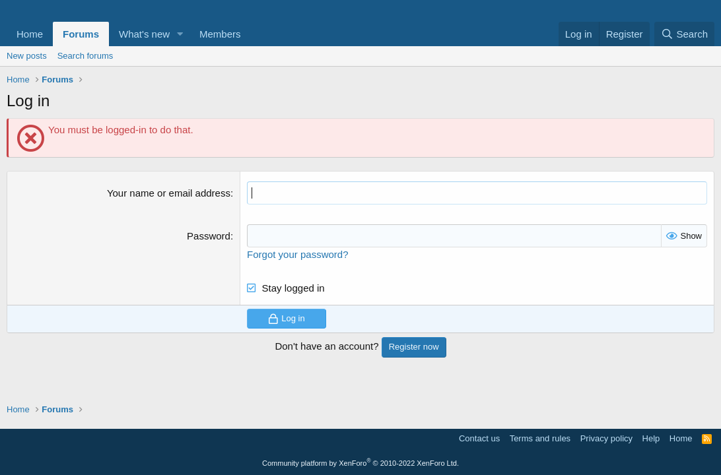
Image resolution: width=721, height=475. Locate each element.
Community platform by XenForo (360, 463)
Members (220, 34)
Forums (81, 34)
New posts (27, 56)
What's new (144, 34)
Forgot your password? (297, 254)
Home (30, 34)
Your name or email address (168, 193)
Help (651, 438)
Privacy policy (606, 438)
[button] (180, 34)
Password (208, 235)
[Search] (684, 34)
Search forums (85, 56)
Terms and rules (540, 438)
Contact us (479, 438)
